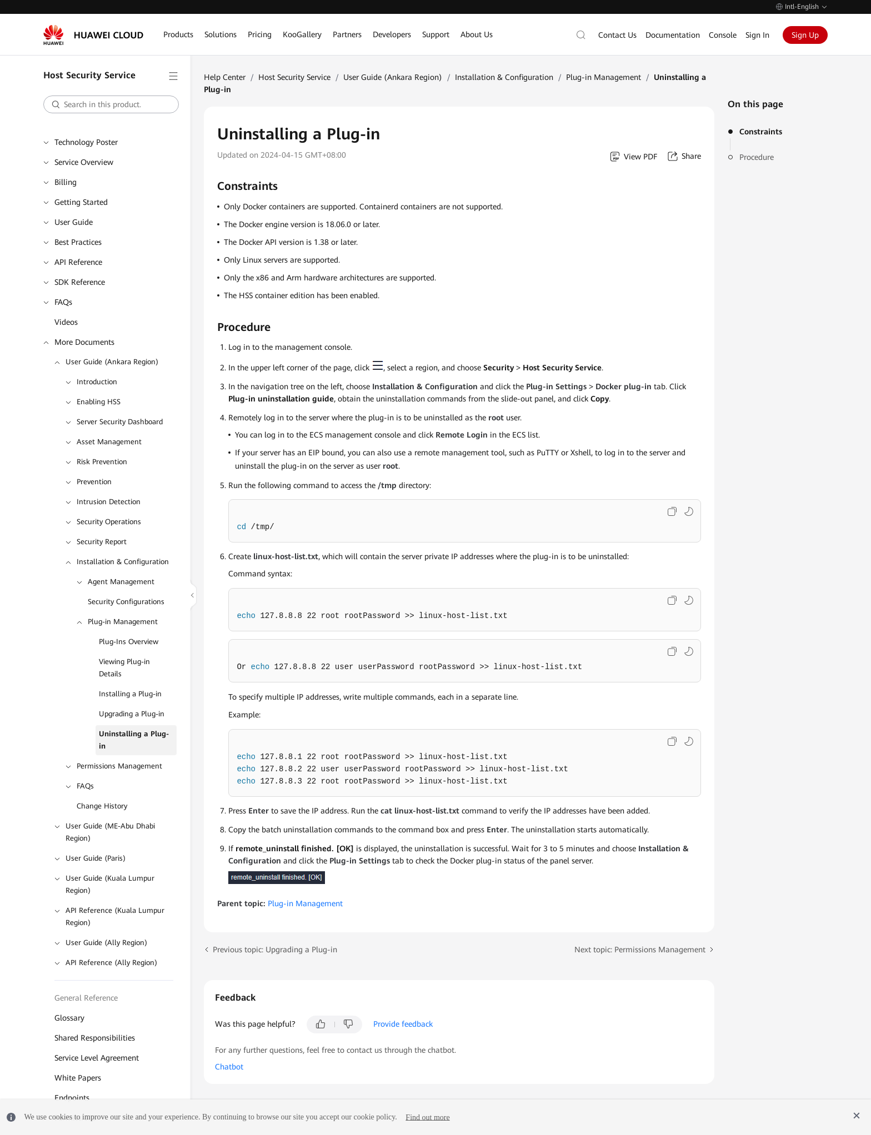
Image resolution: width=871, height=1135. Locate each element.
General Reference (86, 997)
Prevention (94, 482)
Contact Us (617, 35)
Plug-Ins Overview (128, 641)
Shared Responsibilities (94, 1037)
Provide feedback (403, 1024)
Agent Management (121, 581)
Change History (102, 806)
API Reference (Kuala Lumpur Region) (115, 916)
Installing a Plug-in (130, 694)
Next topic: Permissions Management (639, 949)
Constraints (760, 131)
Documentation (672, 35)
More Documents (84, 342)
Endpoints (71, 1097)
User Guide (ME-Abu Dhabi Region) (110, 832)
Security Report (102, 542)
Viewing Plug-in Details (124, 667)
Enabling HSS (99, 402)
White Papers (77, 1077)
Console (723, 35)
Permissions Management (119, 766)
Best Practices (78, 242)
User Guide (73, 222)
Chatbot (229, 1066)
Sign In (757, 35)
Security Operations (109, 522)
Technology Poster (86, 142)
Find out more (427, 1117)
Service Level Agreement (96, 1057)
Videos (66, 322)
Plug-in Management (123, 621)
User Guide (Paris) (96, 858)
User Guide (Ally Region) (106, 942)
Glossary (69, 1017)
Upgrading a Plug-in (131, 714)
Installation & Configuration (123, 562)
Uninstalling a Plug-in (134, 740)
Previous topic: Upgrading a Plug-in (275, 949)
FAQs (63, 302)
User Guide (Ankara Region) (112, 362)
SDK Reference (79, 282)
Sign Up (805, 35)
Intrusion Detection (109, 502)
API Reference (78, 262)
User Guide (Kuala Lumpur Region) (110, 884)
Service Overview (83, 162)
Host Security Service (294, 77)
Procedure (756, 157)
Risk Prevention (102, 462)
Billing (65, 182)
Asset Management (109, 442)
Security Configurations (126, 601)
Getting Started (81, 202)
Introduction (97, 382)
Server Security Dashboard (120, 422)
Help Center (225, 77)
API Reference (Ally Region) (111, 962)
